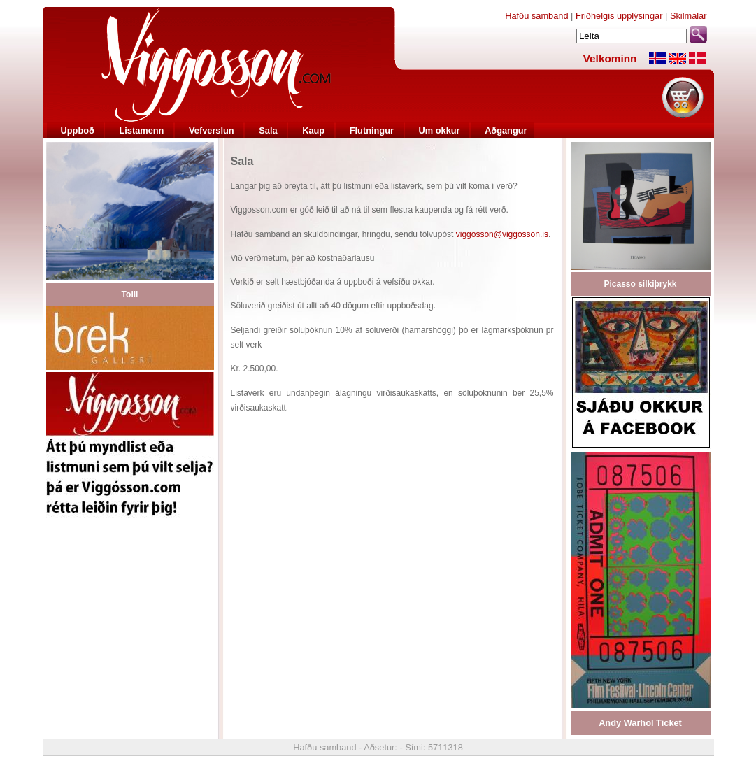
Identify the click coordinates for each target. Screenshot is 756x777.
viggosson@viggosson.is (502, 234)
